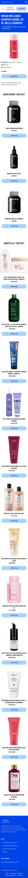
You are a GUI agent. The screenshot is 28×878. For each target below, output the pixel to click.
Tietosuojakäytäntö (10, 875)
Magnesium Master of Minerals (14, 219)
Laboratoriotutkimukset (11, 846)
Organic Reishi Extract (14, 173)
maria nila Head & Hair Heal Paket (14, 513)
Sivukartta (20, 875)
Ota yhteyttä (13, 873)
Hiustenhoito (12, 62)
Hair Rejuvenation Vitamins (14, 128)
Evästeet (20, 873)
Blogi (5, 852)
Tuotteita (21, 8)
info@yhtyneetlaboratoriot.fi (8, 2)
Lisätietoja (14, 76)
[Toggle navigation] (3, 8)
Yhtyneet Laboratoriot (10, 842)
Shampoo (19, 62)
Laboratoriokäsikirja (9, 849)
